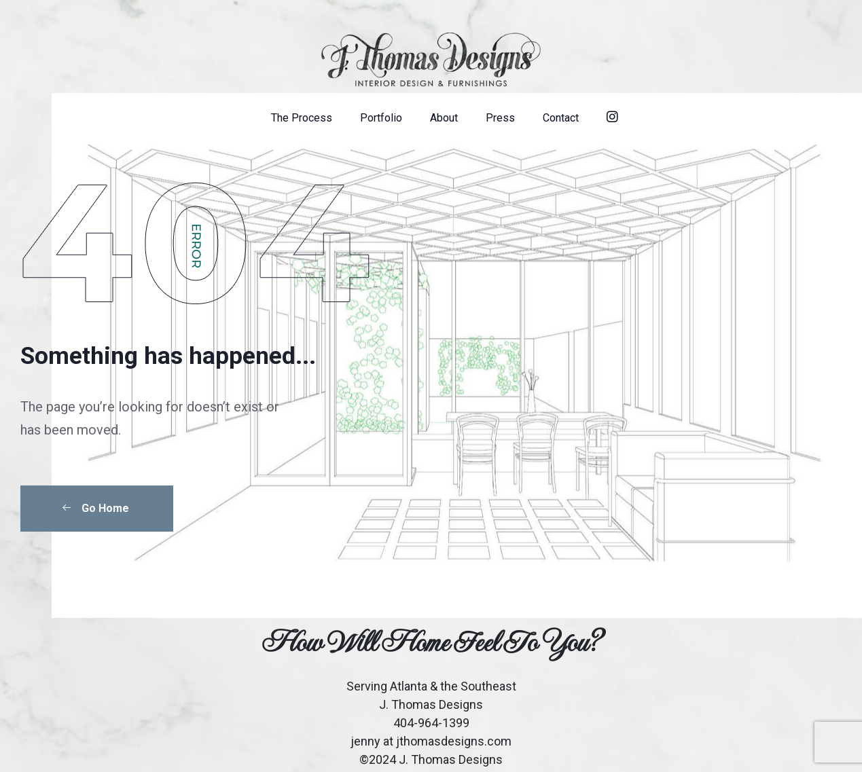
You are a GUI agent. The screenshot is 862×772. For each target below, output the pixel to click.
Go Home (95, 508)
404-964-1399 (431, 723)
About (444, 117)
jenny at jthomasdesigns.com (431, 741)
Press (500, 117)
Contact (561, 117)
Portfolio (381, 117)
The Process (301, 117)
